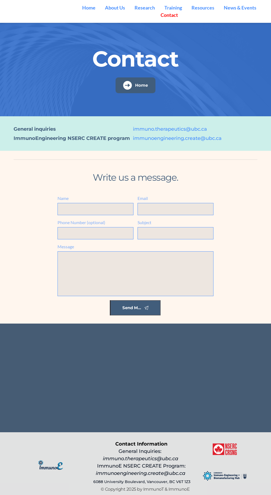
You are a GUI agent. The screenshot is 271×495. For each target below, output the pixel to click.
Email (143, 198)
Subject (144, 222)
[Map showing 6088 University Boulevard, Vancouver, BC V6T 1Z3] (135, 378)
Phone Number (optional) (81, 222)
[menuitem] (89, 7)
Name (63, 198)
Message (66, 246)
